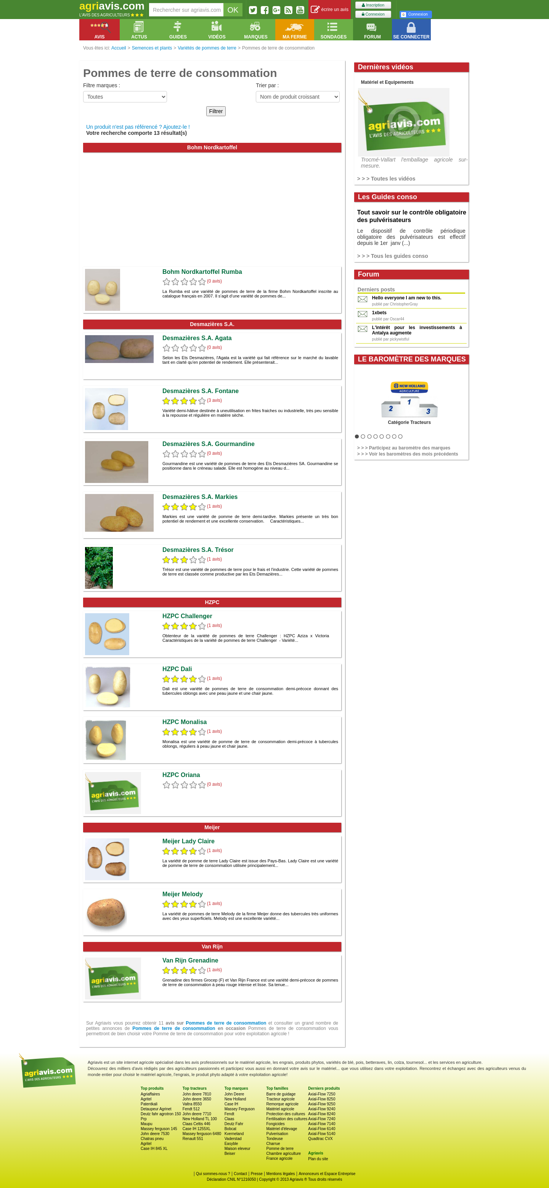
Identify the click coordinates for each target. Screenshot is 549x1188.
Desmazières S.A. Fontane (200, 391)
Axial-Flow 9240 (321, 1109)
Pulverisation (277, 1134)
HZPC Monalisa (184, 722)
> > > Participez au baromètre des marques (403, 448)
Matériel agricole (280, 1109)
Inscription (373, 5)
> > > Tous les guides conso (392, 256)
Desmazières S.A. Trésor (198, 550)
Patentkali (149, 1104)
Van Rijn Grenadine (190, 960)
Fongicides (275, 1124)
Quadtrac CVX (320, 1139)
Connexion (373, 14)
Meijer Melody (182, 894)
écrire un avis (329, 10)
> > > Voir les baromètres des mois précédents (407, 454)
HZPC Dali (177, 669)
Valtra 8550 (192, 1104)
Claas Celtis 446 (196, 1124)
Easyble (231, 1144)
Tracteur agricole (280, 1099)
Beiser (230, 1153)
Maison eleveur (237, 1148)
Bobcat (230, 1129)
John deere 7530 (155, 1134)
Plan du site (318, 1159)
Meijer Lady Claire (188, 841)
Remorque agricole (282, 1104)
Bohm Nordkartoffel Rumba (202, 272)
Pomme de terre (280, 1148)
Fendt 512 (191, 1109)
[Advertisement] (212, 209)
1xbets (379, 312)
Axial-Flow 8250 (321, 1099)
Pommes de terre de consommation (226, 1023)
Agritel (146, 1099)
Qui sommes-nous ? (213, 1174)
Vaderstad (233, 1139)
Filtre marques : (101, 85)
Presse (257, 1174)
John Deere (234, 1094)
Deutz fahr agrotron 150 (161, 1114)
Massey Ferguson (240, 1109)
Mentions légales (280, 1174)
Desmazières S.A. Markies (200, 497)
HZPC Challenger (187, 616)
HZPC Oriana (181, 775)
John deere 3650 (197, 1099)
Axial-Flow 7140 (321, 1124)
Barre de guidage (280, 1094)
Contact (240, 1174)
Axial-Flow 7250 (321, 1094)
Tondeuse (274, 1139)
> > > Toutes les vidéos (386, 179)
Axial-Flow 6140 (321, 1129)
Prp (144, 1119)
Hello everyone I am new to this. (406, 298)
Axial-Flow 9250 (321, 1104)
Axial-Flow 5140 (321, 1134)
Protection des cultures (285, 1114)
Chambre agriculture (283, 1153)
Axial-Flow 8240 (321, 1114)
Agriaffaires (150, 1094)
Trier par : (267, 85)
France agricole (279, 1158)
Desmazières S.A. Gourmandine (208, 444)
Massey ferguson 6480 (202, 1134)
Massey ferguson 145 (159, 1129)
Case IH (231, 1104)
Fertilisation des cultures (286, 1119)
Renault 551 (193, 1139)
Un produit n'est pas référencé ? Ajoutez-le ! (138, 127)
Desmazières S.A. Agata (197, 338)
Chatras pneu (152, 1139)
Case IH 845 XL (154, 1148)
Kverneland (234, 1134)
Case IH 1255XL (196, 1129)
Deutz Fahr (234, 1124)
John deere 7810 (197, 1094)
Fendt (229, 1114)
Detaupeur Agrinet (156, 1109)
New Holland (235, 1099)
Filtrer (216, 111)
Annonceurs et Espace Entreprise (327, 1174)
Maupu (146, 1124)
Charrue (273, 1144)
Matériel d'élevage (281, 1129)
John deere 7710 (197, 1114)
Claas (229, 1119)
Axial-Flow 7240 (321, 1119)
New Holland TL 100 (200, 1119)
